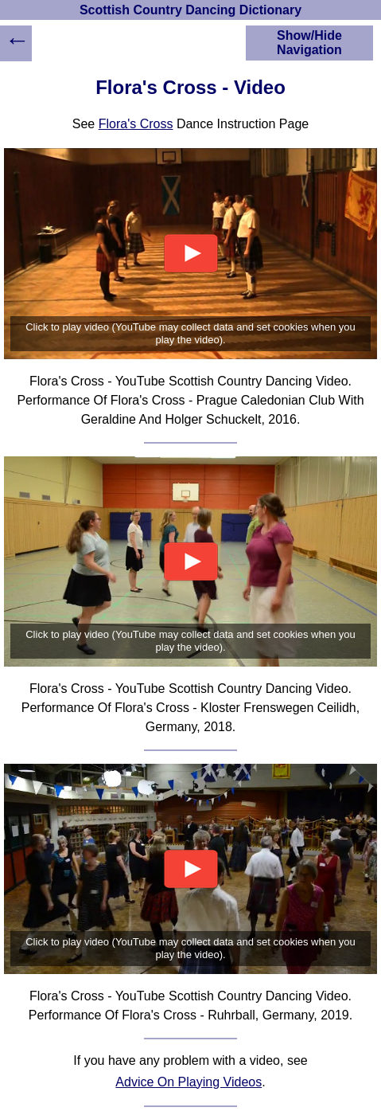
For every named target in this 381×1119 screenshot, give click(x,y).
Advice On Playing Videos (188, 1082)
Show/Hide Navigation (309, 43)
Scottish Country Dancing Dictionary (190, 10)
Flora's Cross (136, 124)
